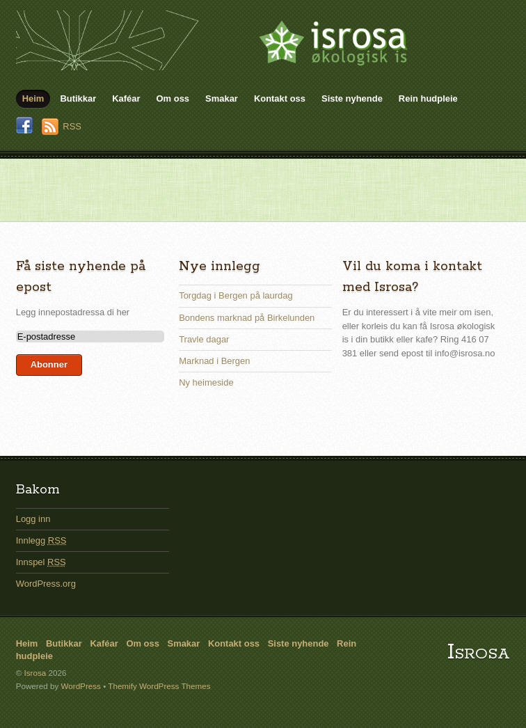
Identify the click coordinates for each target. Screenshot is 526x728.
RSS (72, 126)
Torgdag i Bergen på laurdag (235, 295)
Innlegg (41, 540)
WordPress (80, 685)
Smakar (221, 98)
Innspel (41, 562)
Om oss (173, 98)
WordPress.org (46, 583)
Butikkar (78, 98)
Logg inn (33, 519)
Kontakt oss (279, 98)
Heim (33, 98)
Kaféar (126, 98)
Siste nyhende (352, 98)
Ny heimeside (206, 382)
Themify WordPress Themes (159, 685)
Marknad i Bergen (214, 361)
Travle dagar (204, 339)
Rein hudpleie (428, 98)
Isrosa (478, 652)
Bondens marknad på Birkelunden (246, 317)
